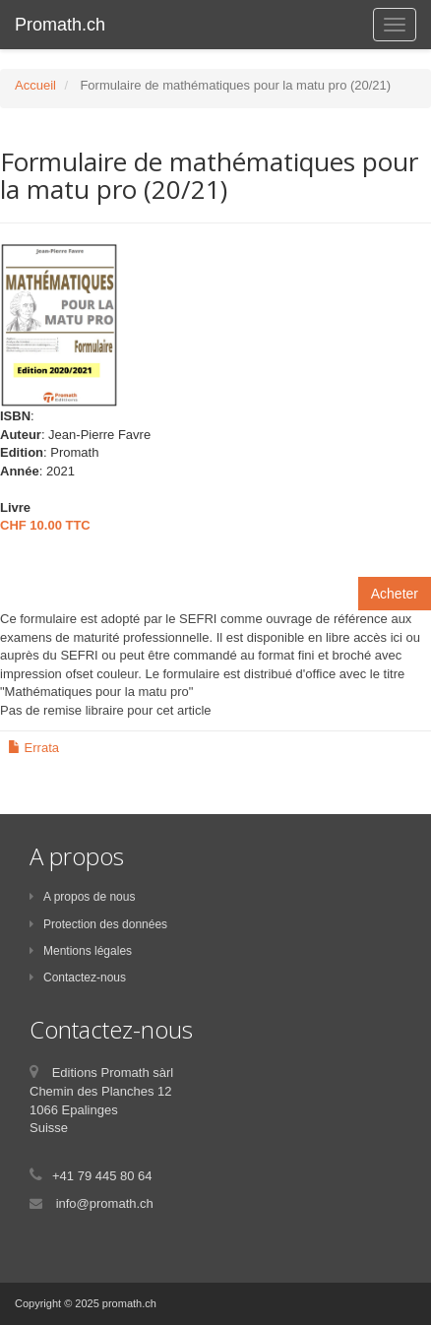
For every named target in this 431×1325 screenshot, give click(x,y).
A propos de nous (82, 897)
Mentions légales (81, 951)
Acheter (394, 593)
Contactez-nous (78, 977)
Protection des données (98, 924)
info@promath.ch (105, 1203)
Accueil (35, 85)
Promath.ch (60, 24)
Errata (33, 747)
